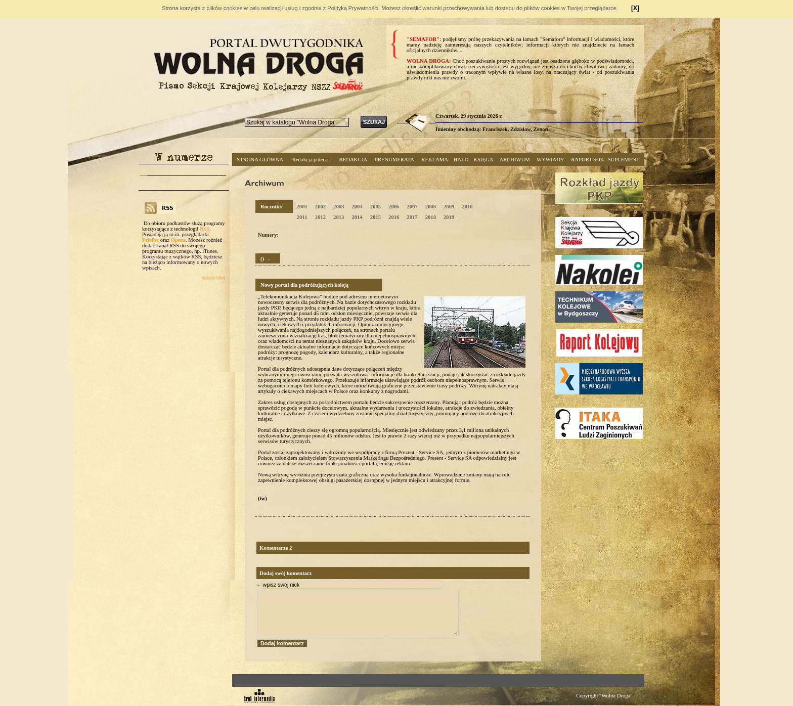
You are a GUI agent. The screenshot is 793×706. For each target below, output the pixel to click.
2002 (320, 206)
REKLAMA (434, 159)
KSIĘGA (483, 159)
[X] (635, 8)
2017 (412, 217)
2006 (393, 206)
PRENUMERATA (394, 159)
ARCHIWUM (514, 159)
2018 (430, 217)
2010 (467, 206)
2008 (430, 206)
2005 (375, 206)
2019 (449, 217)
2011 (302, 217)
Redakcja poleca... (312, 159)
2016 (393, 217)
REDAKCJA (353, 159)
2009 (449, 206)
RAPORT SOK (587, 159)
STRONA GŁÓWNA (260, 159)
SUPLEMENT (624, 159)
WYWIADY (550, 159)
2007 (412, 206)
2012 (320, 217)
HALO (461, 159)
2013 (338, 217)
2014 (356, 217)
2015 (375, 217)
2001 (301, 206)
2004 (356, 206)
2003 (338, 206)
